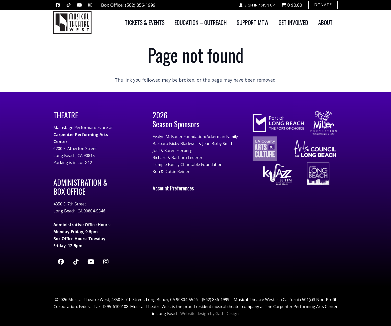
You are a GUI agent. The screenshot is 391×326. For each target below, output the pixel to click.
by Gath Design (224, 313)
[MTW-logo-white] (72, 22)
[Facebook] (57, 4)
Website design (194, 313)
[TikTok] (68, 4)
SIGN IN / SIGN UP (257, 5)
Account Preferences (173, 188)
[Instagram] (90, 4)
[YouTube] (79, 4)
